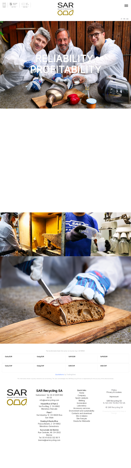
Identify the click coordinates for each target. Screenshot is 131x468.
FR (124, 19)
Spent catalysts (81, 398)
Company (82, 395)
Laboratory (81, 406)
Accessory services (81, 408)
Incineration (82, 403)
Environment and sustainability (81, 411)
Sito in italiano (82, 416)
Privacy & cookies (114, 392)
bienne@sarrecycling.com (49, 440)
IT (121, 19)
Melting (82, 400)
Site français (82, 418)
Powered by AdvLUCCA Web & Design (114, 412)
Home (81, 393)
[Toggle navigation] (126, 6)
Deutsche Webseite (81, 421)
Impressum (114, 396)
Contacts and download (82, 413)
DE (127, 19)
